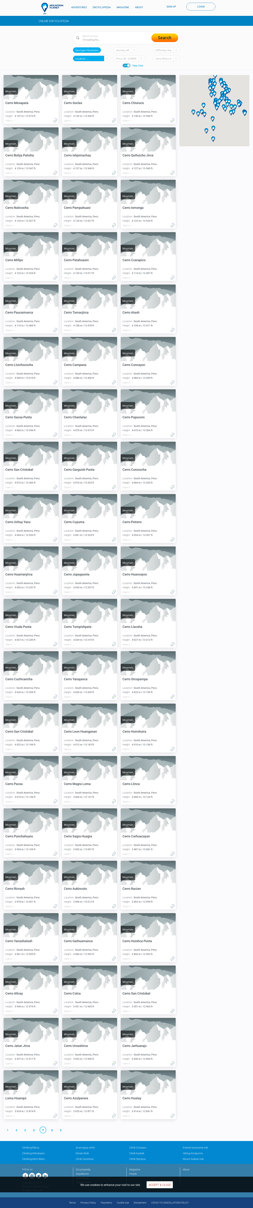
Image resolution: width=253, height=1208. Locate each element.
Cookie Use (123, 1202)
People (133, 1173)
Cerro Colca (72, 993)
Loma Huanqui (15, 1098)
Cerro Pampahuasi (77, 208)
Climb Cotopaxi (137, 1147)
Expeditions (82, 1173)
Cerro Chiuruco (133, 103)
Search (164, 37)
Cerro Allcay (14, 993)
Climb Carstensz (85, 1159)
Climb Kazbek (136, 1153)
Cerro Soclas (73, 103)
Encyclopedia (83, 1169)
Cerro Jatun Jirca (17, 1046)
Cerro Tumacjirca (76, 312)
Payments (106, 1202)
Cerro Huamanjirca (18, 574)
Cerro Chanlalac (75, 417)
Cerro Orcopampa (135, 679)
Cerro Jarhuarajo (134, 1046)
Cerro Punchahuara (19, 836)
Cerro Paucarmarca (19, 312)
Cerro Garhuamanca (78, 941)
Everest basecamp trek (195, 1147)
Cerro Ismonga (133, 208)
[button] (220, 101)
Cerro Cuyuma (74, 522)
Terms (72, 1202)
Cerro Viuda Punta (18, 627)
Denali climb (82, 1153)
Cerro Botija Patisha (19, 155)
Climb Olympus (137, 1159)
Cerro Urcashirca (76, 1046)
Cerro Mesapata (16, 103)
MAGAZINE (123, 7)
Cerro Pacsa (14, 784)
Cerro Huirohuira (134, 731)
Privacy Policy (88, 1202)
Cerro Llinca (131, 784)
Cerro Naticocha (17, 208)
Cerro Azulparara (76, 1098)
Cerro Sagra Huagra (78, 836)
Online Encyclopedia (54, 21)
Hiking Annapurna (193, 1153)
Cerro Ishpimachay (77, 155)
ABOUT (139, 7)
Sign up (171, 6)
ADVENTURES (79, 7)
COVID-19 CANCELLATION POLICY (170, 1202)
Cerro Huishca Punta (137, 941)
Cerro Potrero (132, 522)
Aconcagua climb (85, 1147)
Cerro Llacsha (132, 627)
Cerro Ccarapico (134, 260)
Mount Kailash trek (193, 1159)
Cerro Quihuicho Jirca (137, 155)
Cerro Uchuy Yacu (18, 522)
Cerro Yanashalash (18, 941)
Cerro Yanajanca (75, 679)
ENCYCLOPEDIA (102, 7)
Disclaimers (140, 1202)
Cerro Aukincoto (75, 888)
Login (201, 6)
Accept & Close (160, 1185)
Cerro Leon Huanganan (80, 731)
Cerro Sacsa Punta (18, 417)
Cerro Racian (131, 888)
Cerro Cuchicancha (18, 679)
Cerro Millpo (14, 260)
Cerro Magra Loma (77, 784)
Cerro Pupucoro (133, 417)
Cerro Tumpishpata (77, 627)
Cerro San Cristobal (19, 469)
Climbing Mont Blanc (33, 1159)
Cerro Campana (75, 365)
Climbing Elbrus (30, 1147)
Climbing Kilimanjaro (33, 1153)
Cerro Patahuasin (76, 260)
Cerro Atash (130, 312)
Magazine (134, 1169)
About (186, 1169)
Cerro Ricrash (15, 888)
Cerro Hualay (131, 1098)
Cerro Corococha (134, 469)
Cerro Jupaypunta (76, 574)
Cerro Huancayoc (134, 574)
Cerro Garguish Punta (79, 469)
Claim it (9, 121)
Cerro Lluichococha (19, 365)
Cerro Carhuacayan (136, 836)
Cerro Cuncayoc (133, 365)
